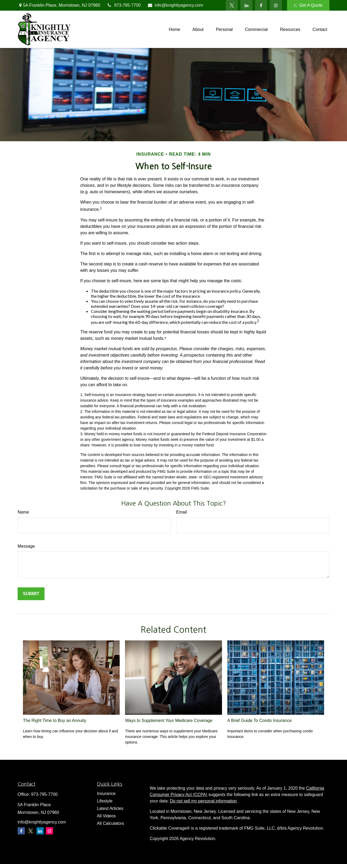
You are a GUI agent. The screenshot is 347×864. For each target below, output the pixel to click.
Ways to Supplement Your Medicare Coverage (168, 720)
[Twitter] (232, 5)
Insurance (106, 793)
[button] (174, 29)
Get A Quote (308, 5)
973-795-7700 (124, 5)
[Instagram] (49, 830)
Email (181, 512)
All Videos (106, 816)
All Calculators (110, 823)
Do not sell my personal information (203, 801)
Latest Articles (110, 808)
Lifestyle (105, 801)
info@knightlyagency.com (175, 5)
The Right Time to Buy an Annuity (54, 720)
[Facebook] (261, 5)
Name (23, 512)
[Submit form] (31, 593)
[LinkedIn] (246, 5)
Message (26, 546)
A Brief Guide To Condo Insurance (259, 720)
